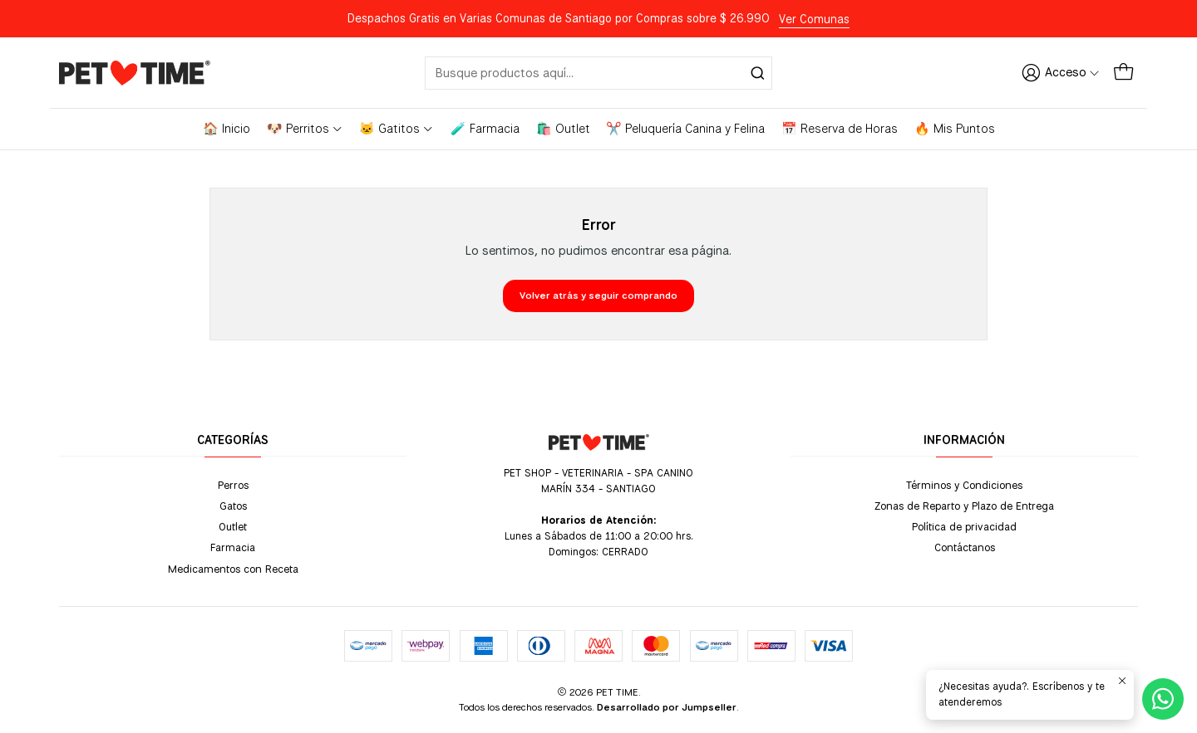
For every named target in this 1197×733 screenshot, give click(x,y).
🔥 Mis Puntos (954, 128)
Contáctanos (964, 547)
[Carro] (1123, 72)
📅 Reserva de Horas (839, 128)
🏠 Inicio (226, 128)
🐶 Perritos (305, 128)
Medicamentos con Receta (233, 568)
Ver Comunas (814, 19)
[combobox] (598, 73)
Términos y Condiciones (964, 484)
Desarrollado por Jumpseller (666, 707)
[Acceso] (1061, 72)
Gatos (233, 505)
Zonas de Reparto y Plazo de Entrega (964, 505)
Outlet (233, 526)
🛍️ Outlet (563, 128)
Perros (233, 484)
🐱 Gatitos (396, 128)
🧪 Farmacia (485, 128)
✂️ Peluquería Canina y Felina (685, 128)
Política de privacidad (964, 526)
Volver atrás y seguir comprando (598, 295)
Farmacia (232, 547)
